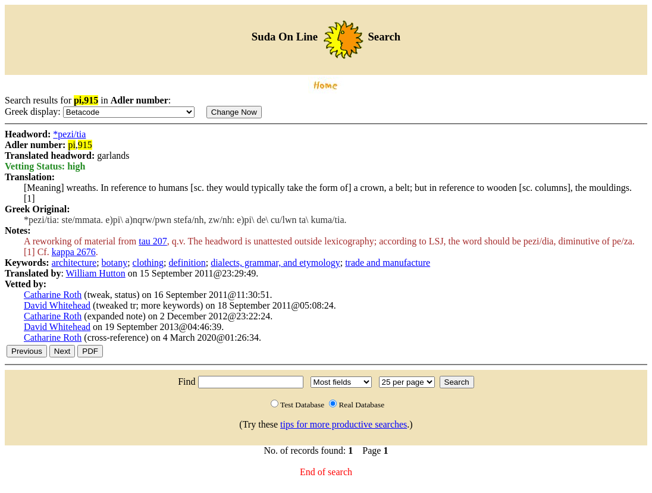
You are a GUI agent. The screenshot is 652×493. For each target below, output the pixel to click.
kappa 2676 (74, 252)
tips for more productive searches (343, 424)
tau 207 (153, 241)
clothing (148, 263)
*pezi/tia (69, 134)
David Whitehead (57, 305)
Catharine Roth (53, 295)
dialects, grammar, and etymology (275, 263)
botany (115, 263)
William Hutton (96, 273)
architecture (74, 263)
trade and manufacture (387, 263)
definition (187, 263)
